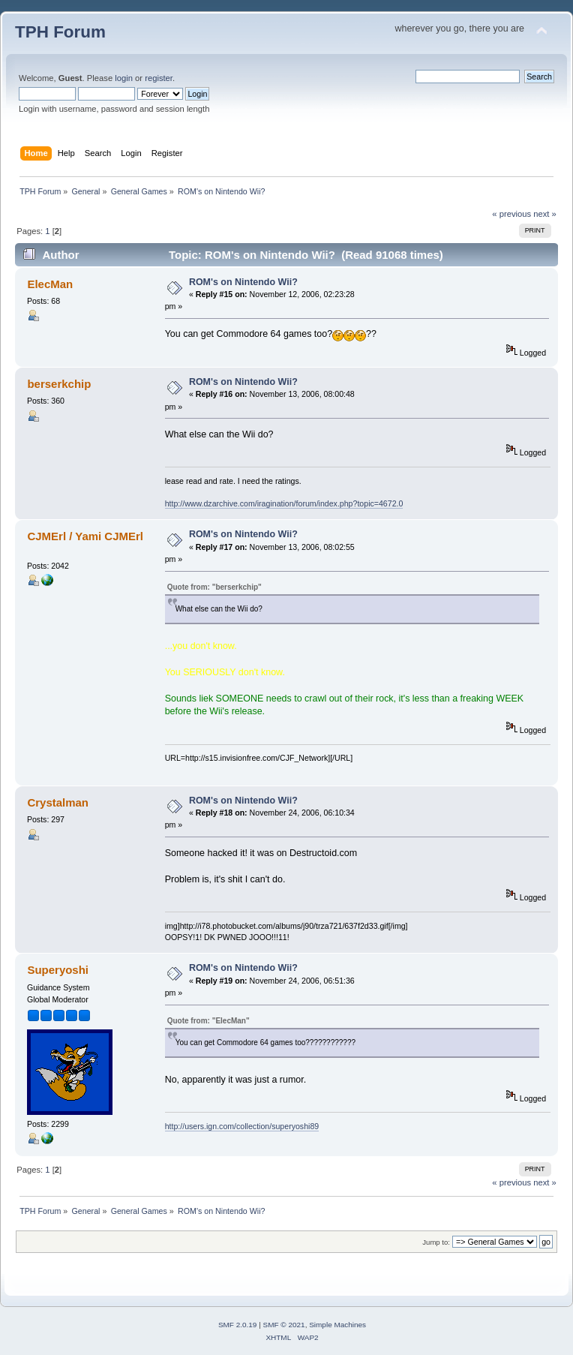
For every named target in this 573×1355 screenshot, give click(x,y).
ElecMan (50, 284)
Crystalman (57, 802)
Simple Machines (337, 1324)
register (158, 78)
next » (544, 213)
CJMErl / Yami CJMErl (84, 536)
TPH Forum (60, 32)
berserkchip (59, 383)
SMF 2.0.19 (237, 1324)
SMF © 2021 (284, 1324)
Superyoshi (57, 969)
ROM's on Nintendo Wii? (243, 282)
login (124, 78)
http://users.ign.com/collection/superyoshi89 (242, 1126)
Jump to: (436, 1242)
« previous (511, 213)
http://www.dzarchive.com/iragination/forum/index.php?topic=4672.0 (284, 503)
